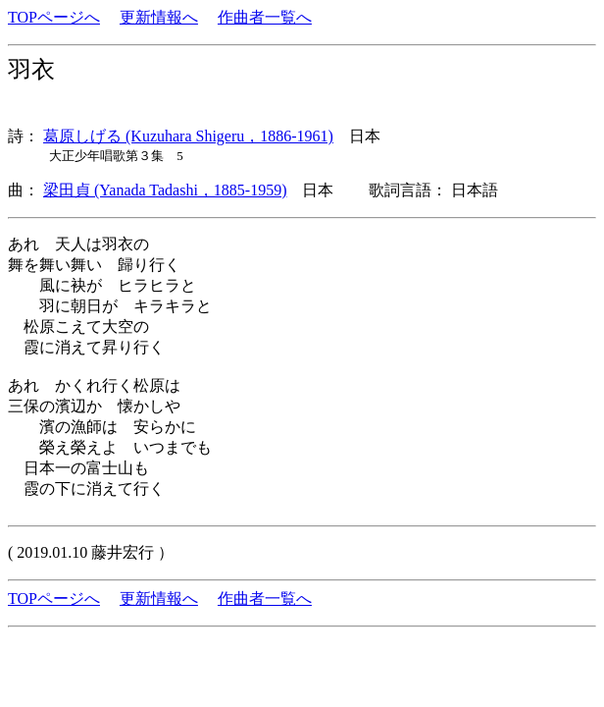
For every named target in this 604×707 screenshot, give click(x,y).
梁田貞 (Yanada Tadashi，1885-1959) (164, 190)
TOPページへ (54, 17)
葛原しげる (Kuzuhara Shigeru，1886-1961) (188, 136)
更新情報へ (159, 17)
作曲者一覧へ (265, 17)
